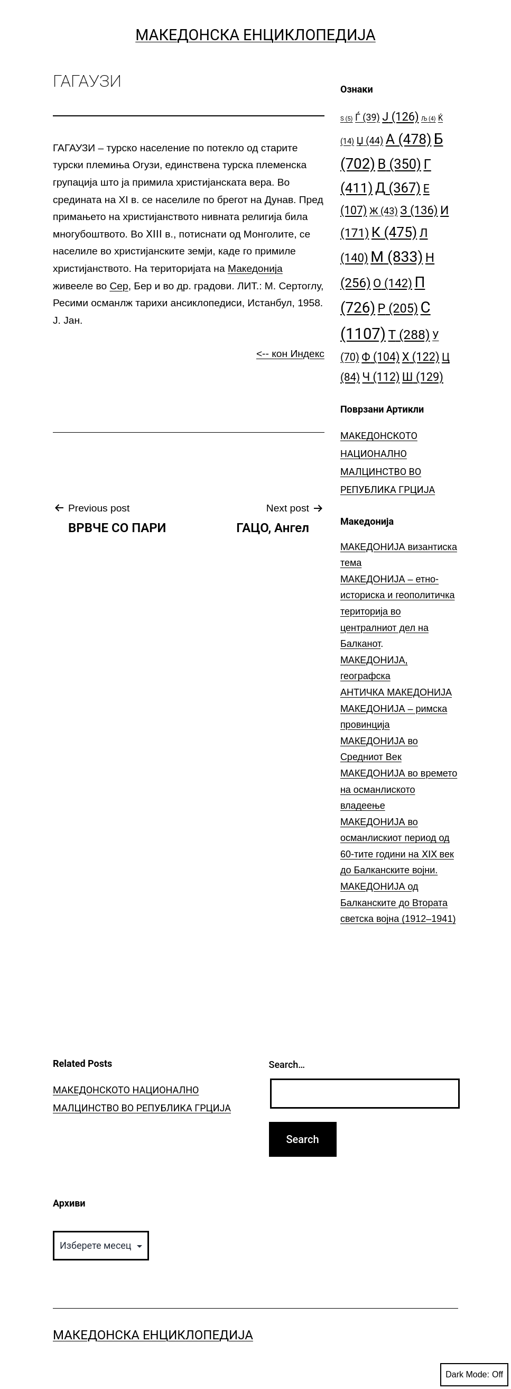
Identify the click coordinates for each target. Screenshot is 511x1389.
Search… (287, 1064)
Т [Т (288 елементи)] (409, 334)
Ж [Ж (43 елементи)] (383, 210)
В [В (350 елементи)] (399, 164)
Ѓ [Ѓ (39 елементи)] (367, 117)
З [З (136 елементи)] (419, 210)
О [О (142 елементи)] (392, 283)
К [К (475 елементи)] (394, 232)
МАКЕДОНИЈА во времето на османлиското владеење (398, 789)
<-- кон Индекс (290, 353)
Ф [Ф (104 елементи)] (380, 356)
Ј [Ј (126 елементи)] (400, 116)
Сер (118, 285)
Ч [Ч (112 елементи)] (380, 376)
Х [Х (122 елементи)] (421, 356)
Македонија (255, 268)
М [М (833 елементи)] (396, 257)
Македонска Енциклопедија (255, 35)
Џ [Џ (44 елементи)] (370, 140)
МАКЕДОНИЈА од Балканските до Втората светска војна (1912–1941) (398, 902)
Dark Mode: (474, 1374)
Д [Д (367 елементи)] (398, 188)
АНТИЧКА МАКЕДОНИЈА (396, 692)
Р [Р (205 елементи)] (398, 308)
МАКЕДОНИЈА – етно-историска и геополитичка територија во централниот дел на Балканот (397, 611)
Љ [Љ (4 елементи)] (428, 118)
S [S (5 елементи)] (346, 118)
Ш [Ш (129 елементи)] (422, 376)
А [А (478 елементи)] (409, 139)
